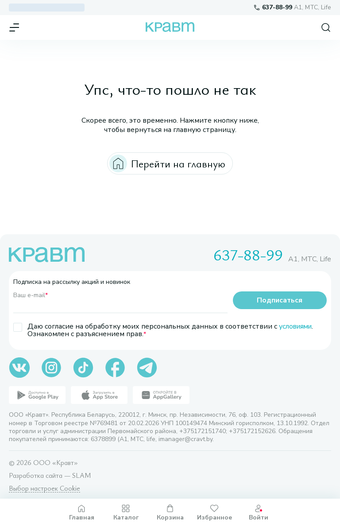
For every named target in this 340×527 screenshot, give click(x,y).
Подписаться (279, 300)
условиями (296, 326)
